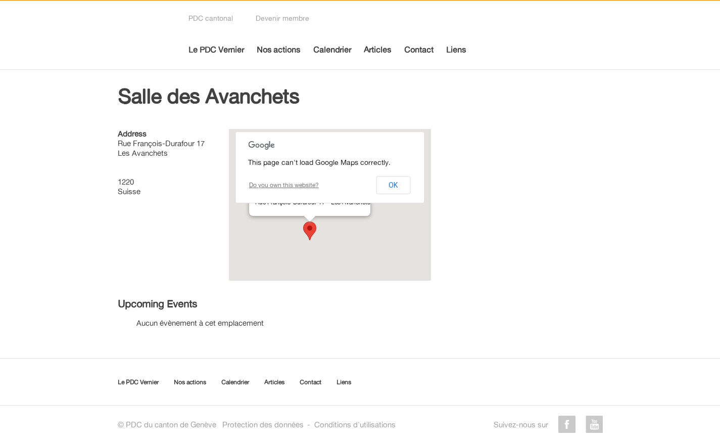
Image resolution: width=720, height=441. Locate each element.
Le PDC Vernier (216, 50)
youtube (594, 424)
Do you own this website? (284, 185)
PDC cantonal (210, 18)
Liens (456, 50)
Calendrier (332, 50)
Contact (419, 50)
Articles (377, 50)
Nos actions (278, 50)
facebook (566, 424)
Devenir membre (282, 18)
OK (393, 185)
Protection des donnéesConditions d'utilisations (309, 424)
